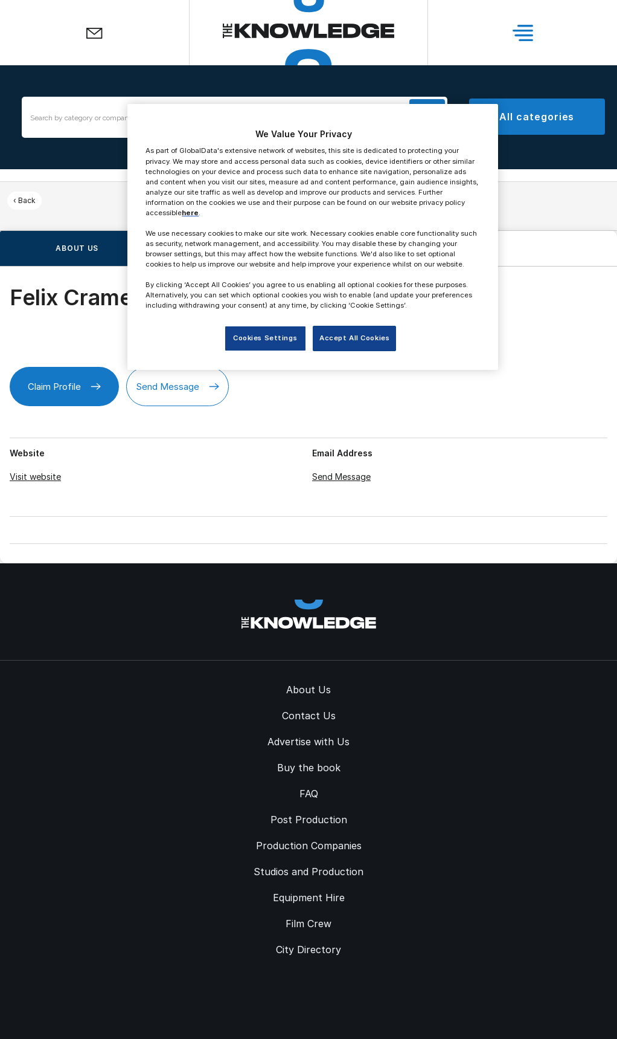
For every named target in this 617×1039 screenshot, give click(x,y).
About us (77, 248)
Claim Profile (64, 386)
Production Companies (309, 846)
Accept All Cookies (354, 338)
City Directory (308, 950)
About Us (308, 690)
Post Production (308, 820)
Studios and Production (308, 872)
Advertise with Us (308, 742)
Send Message (177, 386)
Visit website (35, 476)
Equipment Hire (309, 898)
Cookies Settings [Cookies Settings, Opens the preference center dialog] (265, 338)
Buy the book (308, 768)
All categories (536, 117)
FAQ (308, 794)
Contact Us (309, 716)
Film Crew (308, 924)
